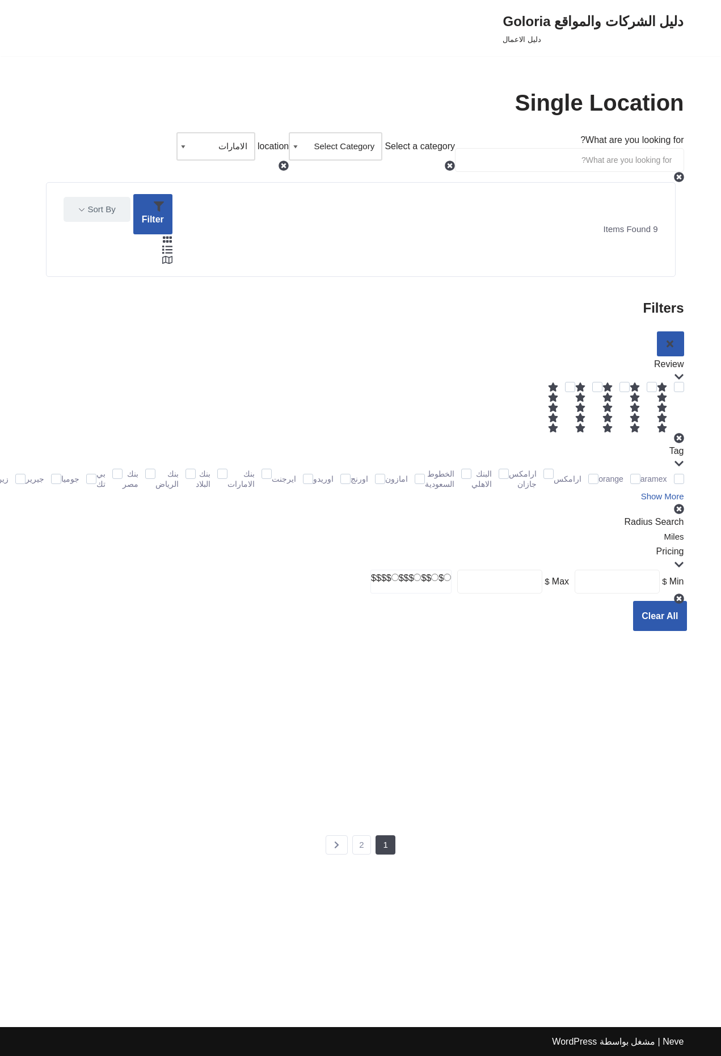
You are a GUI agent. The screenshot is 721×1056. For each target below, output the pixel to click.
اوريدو (323, 478)
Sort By (102, 209)
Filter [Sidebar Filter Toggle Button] (153, 212)
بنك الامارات (241, 479)
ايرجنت (284, 478)
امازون (396, 478)
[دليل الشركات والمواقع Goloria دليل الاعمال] (593, 28)
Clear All (660, 616)
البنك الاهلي (481, 479)
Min (676, 581)
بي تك (101, 479)
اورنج (359, 478)
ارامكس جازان (523, 479)
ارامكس (567, 478)
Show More (662, 496)
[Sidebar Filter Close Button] (670, 343)
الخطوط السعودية (439, 479)
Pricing (670, 557)
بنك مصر (130, 479)
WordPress (574, 1041)
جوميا (70, 478)
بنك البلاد (203, 479)
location (273, 146)
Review (669, 370)
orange (610, 478)
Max (560, 581)
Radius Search (654, 522)
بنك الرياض (167, 479)
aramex (653, 478)
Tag (676, 457)
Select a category (420, 146)
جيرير (35, 478)
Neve (673, 1041)
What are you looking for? (632, 140)
